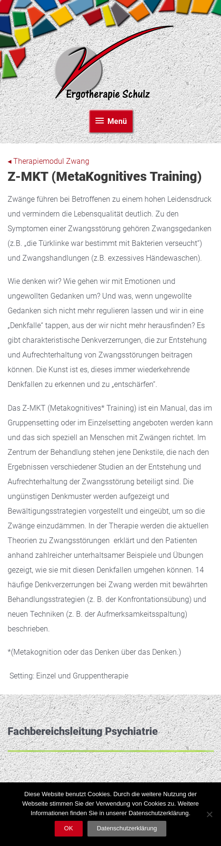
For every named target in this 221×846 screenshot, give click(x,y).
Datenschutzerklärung (127, 828)
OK (68, 828)
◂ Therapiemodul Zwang (48, 161)
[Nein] (209, 814)
